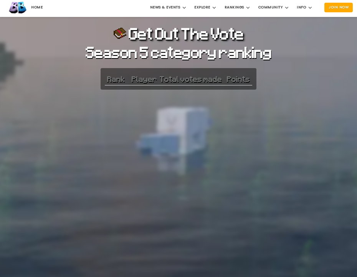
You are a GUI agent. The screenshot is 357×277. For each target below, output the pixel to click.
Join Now (339, 7)
